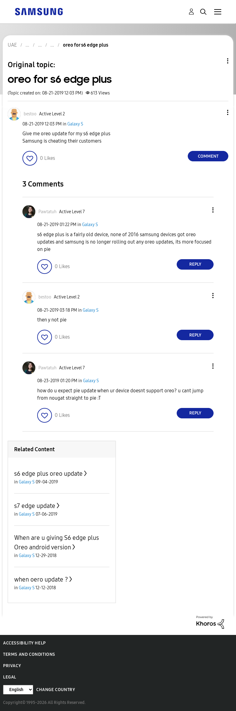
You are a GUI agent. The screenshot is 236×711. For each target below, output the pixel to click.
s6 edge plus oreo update (48, 473)
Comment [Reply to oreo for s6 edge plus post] (208, 156)
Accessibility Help (24, 643)
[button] (217, 112)
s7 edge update (34, 505)
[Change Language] (18, 689)
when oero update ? (41, 579)
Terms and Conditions (29, 654)
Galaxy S (75, 124)
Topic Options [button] (217, 61)
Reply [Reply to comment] (195, 264)
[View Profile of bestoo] (30, 114)
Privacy (12, 665)
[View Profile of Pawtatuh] (47, 211)
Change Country (55, 689)
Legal (9, 677)
